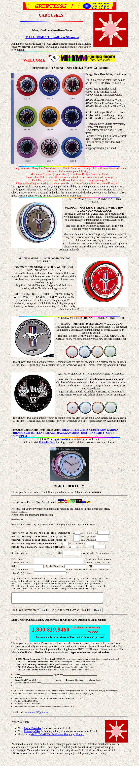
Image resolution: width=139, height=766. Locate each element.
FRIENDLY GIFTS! (23, 432)
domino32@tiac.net (38, 721)
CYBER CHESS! (69, 429)
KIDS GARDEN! (109, 429)
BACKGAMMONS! (68, 432)
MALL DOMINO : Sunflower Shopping (52, 37)
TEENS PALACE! (46, 432)
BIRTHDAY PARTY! (93, 432)
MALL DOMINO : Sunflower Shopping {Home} (57, 744)
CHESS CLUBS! (89, 429)
